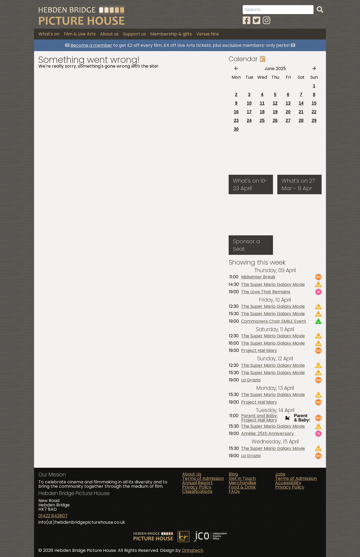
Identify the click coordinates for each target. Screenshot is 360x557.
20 (288, 112)
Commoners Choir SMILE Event (273, 321)
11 (262, 103)
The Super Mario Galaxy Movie (273, 284)
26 (275, 120)
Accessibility (288, 483)
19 (275, 112)
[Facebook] (246, 20)
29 (314, 120)
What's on (48, 34)
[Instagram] (266, 20)
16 (236, 112)
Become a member (91, 45)
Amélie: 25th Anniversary (267, 433)
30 (236, 129)
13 (288, 103)
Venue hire (207, 34)
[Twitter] (256, 20)
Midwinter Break (258, 277)
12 (275, 103)
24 (249, 120)
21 (301, 112)
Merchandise (242, 483)
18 (262, 112)
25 (262, 120)
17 (249, 112)
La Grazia (251, 380)
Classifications (197, 491)
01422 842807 (53, 516)
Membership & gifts (171, 34)
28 (301, 120)
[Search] (320, 9)
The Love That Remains (265, 292)
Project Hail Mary (259, 350)
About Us (191, 474)
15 (314, 103)
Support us (134, 34)
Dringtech (192, 550)
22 (314, 112)
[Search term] (278, 9)
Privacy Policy (196, 487)
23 (236, 120)
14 (301, 103)
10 (249, 103)
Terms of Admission (203, 478)
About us (109, 34)
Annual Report (197, 483)
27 (288, 120)
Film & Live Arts (80, 34)
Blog (233, 474)
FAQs (234, 491)
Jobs (280, 474)
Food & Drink (242, 487)
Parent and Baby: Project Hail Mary (259, 418)
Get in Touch (242, 478)
